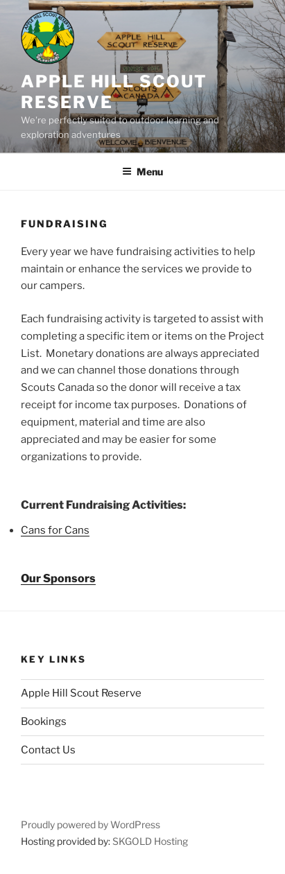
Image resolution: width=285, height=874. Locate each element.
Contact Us (48, 750)
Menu (142, 171)
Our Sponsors (58, 578)
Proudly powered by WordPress (90, 824)
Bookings (44, 721)
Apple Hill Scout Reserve (81, 693)
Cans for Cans (55, 530)
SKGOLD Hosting (150, 841)
